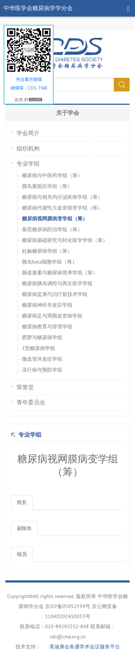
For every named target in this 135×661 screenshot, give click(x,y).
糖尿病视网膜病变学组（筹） (54, 219)
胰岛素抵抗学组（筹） (47, 186)
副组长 (24, 528)
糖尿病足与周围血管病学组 (52, 316)
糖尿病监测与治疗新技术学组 (54, 294)
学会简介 (28, 133)
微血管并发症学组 (42, 359)
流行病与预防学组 (42, 370)
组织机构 (28, 148)
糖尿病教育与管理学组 (47, 327)
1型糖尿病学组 (38, 348)
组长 (22, 502)
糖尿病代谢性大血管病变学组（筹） (62, 208)
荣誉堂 (25, 387)
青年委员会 (31, 402)
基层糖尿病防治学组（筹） (52, 229)
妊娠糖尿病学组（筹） (47, 251)
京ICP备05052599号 (67, 606)
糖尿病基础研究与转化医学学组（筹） (65, 240)
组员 (22, 554)
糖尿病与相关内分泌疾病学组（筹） (62, 197)
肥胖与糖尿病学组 (42, 337)
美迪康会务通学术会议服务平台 (84, 647)
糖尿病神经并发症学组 (47, 305)
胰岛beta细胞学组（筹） (49, 262)
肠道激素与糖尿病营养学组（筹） (60, 273)
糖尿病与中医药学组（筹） (52, 175)
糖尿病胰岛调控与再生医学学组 (57, 283)
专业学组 (28, 164)
